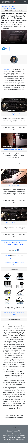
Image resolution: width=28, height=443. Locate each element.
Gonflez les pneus (14, 185)
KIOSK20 (14, 419)
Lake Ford (7, 255)
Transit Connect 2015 (9, 8)
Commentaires (14, 259)
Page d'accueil (6, 6)
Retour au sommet (14, 427)
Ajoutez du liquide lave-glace (14, 114)
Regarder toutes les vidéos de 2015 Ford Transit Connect (14, 243)
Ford (13, 6)
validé (5, 48)
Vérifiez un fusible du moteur (14, 223)
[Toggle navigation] (25, 2)
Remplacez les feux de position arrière (14, 149)
